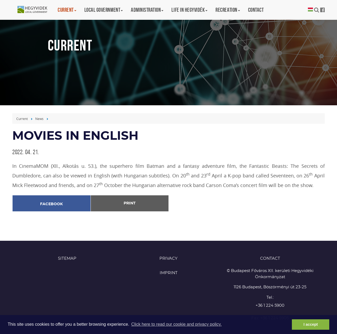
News (39, 118)
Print (130, 203)
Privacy (168, 259)
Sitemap (67, 259)
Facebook (51, 204)
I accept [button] (310, 324)
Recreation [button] (227, 10)
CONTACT (270, 259)
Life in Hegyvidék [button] (189, 10)
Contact (256, 10)
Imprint (169, 273)
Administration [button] (147, 10)
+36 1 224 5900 (270, 306)
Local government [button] (103, 10)
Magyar (310, 9)
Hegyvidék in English (35, 10)
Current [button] (67, 10)
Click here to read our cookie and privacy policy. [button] (176, 324)
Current (22, 118)
